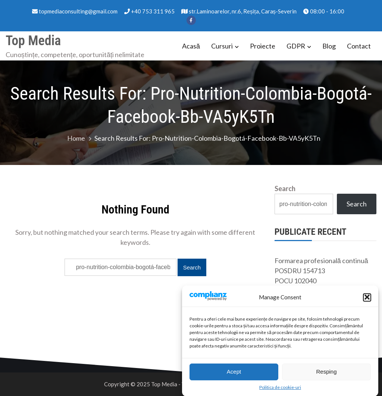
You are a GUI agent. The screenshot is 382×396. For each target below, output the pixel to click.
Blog (329, 46)
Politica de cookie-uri (280, 389)
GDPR (295, 46)
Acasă (191, 46)
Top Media (33, 41)
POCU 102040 (295, 281)
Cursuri (222, 46)
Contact (359, 46)
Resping (326, 373)
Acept (234, 373)
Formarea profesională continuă (321, 260)
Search (285, 188)
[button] (367, 299)
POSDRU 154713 (300, 270)
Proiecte (262, 46)
